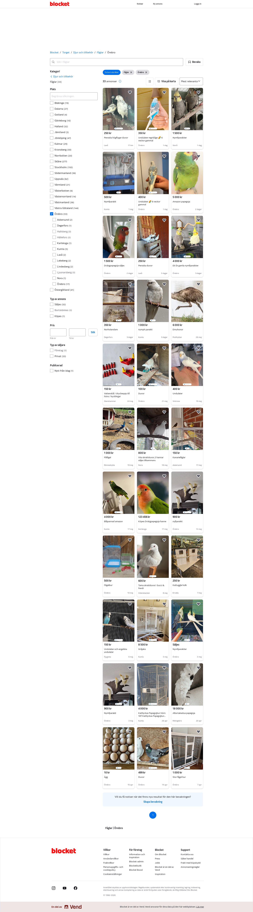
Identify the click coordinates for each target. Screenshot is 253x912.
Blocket (54, 52)
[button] (194, 62)
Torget (66, 52)
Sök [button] (93, 332)
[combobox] (116, 62)
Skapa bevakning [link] (152, 801)
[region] (118, 109)
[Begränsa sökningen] (74, 96)
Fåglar (100, 52)
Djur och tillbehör (83, 52)
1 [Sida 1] (152, 815)
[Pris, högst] (77, 332)
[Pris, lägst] (58, 332)
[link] (61, 76)
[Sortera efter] (191, 81)
